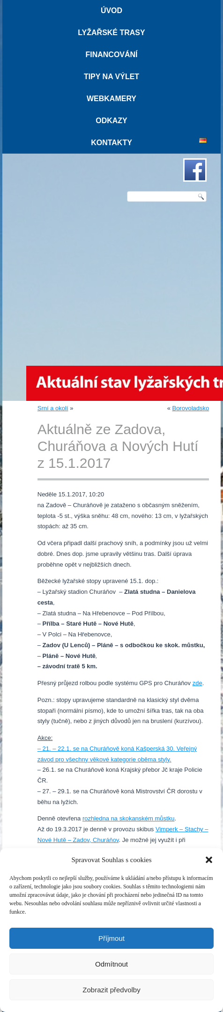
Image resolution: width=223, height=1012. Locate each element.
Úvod (111, 11)
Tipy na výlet (111, 77)
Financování (111, 55)
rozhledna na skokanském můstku (128, 818)
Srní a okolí (52, 408)
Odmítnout (111, 964)
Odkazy (111, 121)
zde (197, 683)
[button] (209, 859)
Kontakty (111, 143)
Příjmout (111, 938)
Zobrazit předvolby (111, 990)
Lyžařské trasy (111, 33)
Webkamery (111, 99)
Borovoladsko (190, 408)
